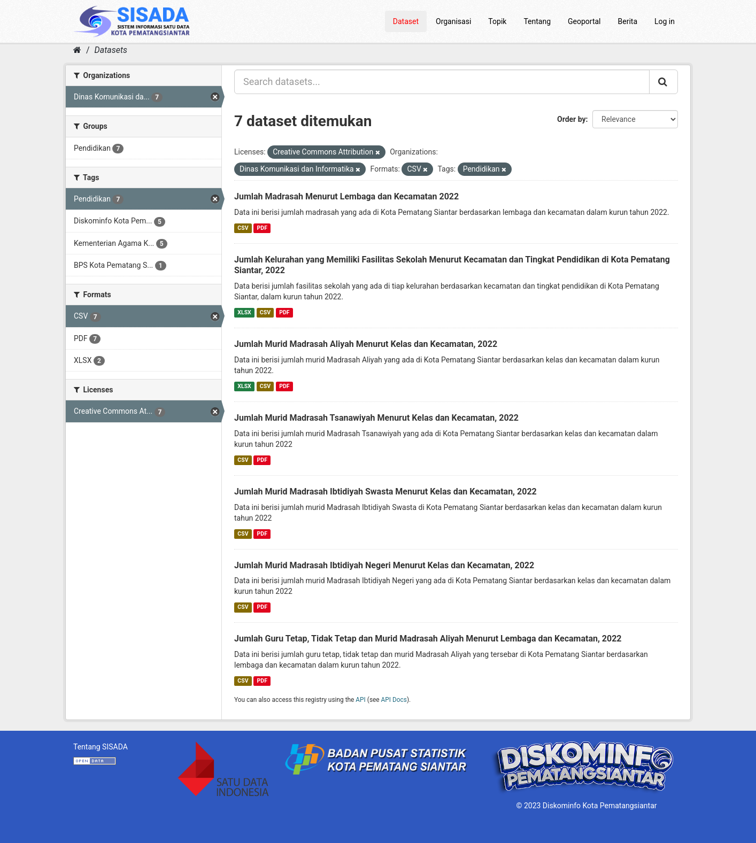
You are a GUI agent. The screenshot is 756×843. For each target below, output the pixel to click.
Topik (497, 21)
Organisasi (453, 21)
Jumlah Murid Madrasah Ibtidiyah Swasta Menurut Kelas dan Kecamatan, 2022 (385, 491)
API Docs (394, 699)
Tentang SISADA (100, 747)
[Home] (77, 50)
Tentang (537, 21)
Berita (628, 21)
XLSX (244, 312)
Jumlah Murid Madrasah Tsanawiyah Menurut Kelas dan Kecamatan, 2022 (376, 418)
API (361, 699)
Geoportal (584, 21)
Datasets (111, 50)
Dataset (406, 21)
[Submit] (663, 81)
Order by (571, 119)
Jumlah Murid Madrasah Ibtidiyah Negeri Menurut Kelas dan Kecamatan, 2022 (384, 565)
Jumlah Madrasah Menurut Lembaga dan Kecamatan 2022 (346, 196)
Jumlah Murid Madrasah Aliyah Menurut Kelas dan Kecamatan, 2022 (365, 344)
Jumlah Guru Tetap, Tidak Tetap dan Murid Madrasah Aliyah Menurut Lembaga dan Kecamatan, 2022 (428, 638)
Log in (664, 21)
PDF (262, 228)
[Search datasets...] (442, 81)
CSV (242, 228)
